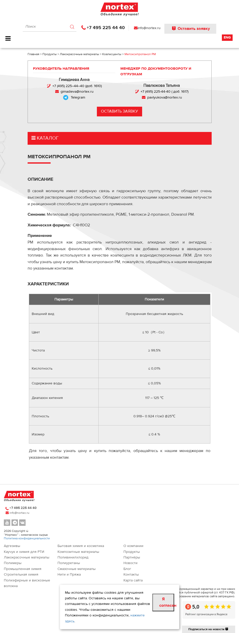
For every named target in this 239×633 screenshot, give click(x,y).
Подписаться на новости (208, 629)
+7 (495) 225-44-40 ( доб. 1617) (164, 91)
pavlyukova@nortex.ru (164, 97)
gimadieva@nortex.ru (77, 91)
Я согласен (166, 602)
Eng (227, 37)
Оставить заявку (190, 28)
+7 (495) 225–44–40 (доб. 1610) (77, 86)
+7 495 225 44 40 (106, 28)
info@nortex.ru (149, 28)
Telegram (78, 97)
